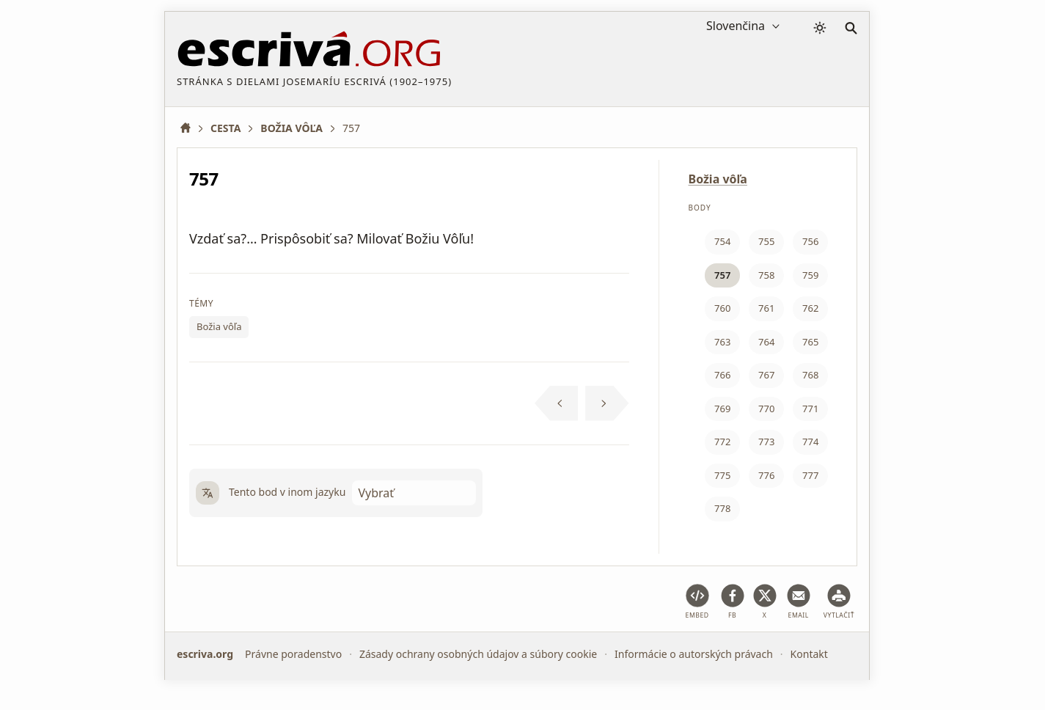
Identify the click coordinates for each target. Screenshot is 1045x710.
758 (766, 275)
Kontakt (809, 654)
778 (722, 508)
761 (766, 308)
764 (766, 341)
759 (810, 275)
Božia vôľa (219, 326)
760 (722, 308)
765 (810, 341)
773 (766, 441)
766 (722, 374)
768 (810, 374)
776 (766, 475)
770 (766, 408)
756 (810, 241)
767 (766, 374)
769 (722, 408)
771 (810, 408)
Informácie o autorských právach (694, 654)
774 (810, 441)
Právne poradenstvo (293, 654)
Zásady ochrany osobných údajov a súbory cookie (478, 654)
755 (766, 241)
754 (722, 241)
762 (810, 308)
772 (722, 441)
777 (810, 475)
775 (722, 475)
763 (722, 341)
